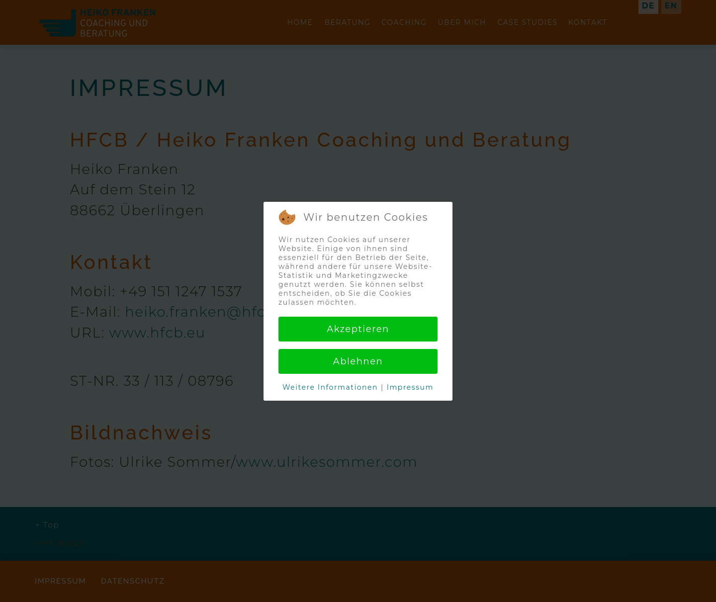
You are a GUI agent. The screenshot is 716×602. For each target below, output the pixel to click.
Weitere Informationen (330, 387)
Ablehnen (358, 361)
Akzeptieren (358, 329)
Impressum (410, 387)
